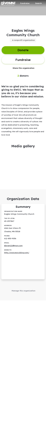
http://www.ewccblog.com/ (16, 252)
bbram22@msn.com (13, 245)
